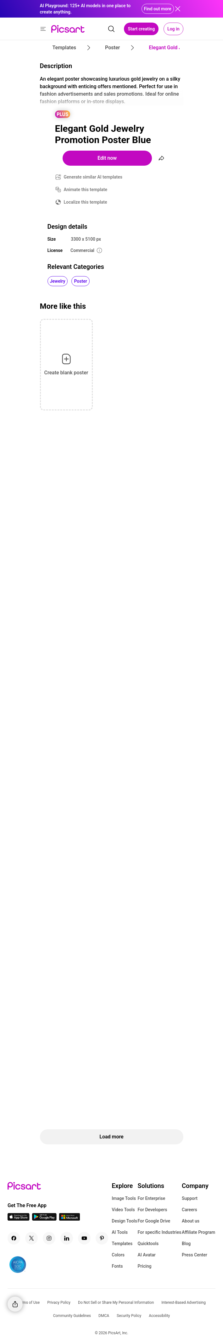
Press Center (194, 1254)
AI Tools (120, 1232)
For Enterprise (151, 1198)
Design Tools (124, 1220)
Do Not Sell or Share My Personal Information (116, 1302)
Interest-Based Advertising (183, 1302)
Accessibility (159, 1316)
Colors (118, 1254)
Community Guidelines (72, 1316)
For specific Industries (159, 1232)
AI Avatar (146, 1254)
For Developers (152, 1209)
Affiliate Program (198, 1232)
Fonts (117, 1266)
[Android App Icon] (44, 1219)
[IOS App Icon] (19, 1219)
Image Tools (124, 1198)
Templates (122, 1243)
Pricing (144, 1266)
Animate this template (86, 189)
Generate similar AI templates (93, 176)
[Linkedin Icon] (66, 1238)
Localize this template (85, 202)
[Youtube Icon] (84, 1238)
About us (190, 1220)
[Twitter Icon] (31, 1238)
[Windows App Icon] (69, 1219)
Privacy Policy (58, 1302)
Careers (189, 1209)
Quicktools (148, 1243)
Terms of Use (28, 1302)
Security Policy (129, 1316)
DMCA (103, 1316)
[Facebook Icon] (14, 1238)
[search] (111, 28)
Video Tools (123, 1209)
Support (190, 1198)
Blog (186, 1243)
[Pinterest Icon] (102, 1238)
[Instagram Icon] (49, 1238)
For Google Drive (153, 1220)
